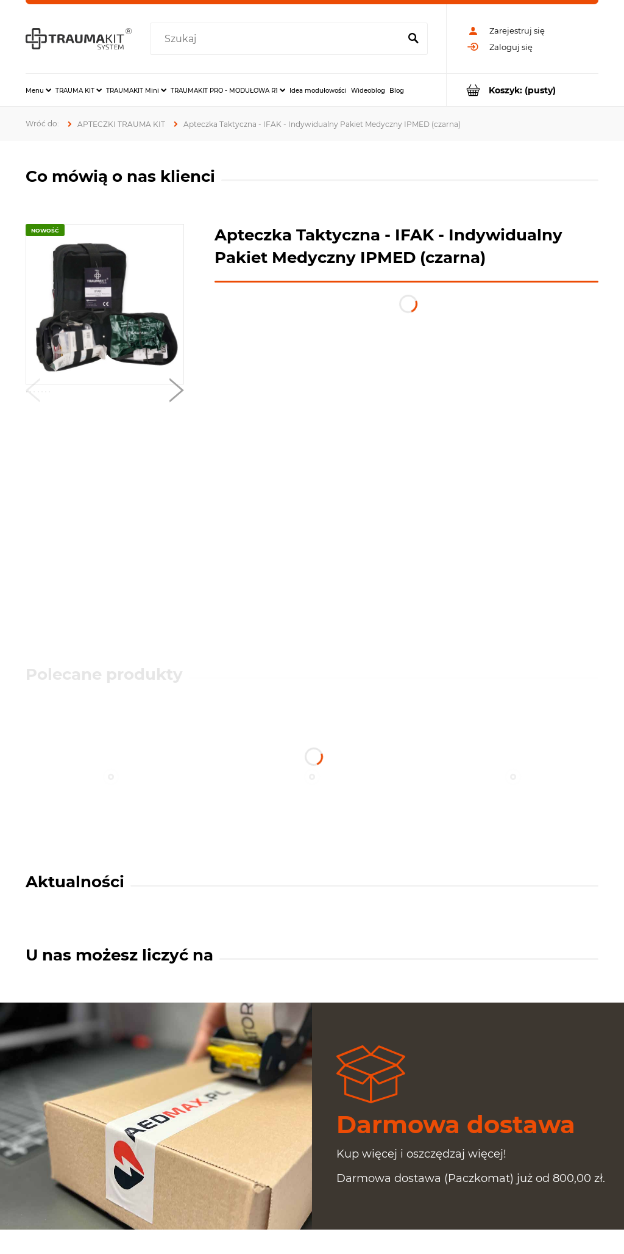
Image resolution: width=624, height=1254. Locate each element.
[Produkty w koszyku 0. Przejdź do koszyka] (522, 90)
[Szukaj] (413, 39)
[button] (33, 393)
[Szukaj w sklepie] (277, 39)
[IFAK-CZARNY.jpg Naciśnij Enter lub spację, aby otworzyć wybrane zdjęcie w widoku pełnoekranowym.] (105, 304)
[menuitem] (38, 90)
